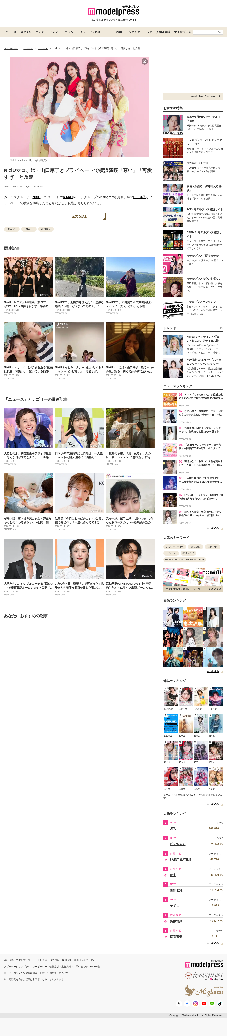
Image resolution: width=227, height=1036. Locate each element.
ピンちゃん (178, 844)
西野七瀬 (176, 890)
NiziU (37, 197)
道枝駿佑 (195, 546)
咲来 (173, 875)
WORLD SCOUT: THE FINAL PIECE (184, 559)
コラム (69, 32)
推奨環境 (54, 960)
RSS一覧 (95, 966)
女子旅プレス (182, 32)
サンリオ (171, 553)
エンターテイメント (48, 32)
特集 (119, 32)
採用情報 (67, 960)
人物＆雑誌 (163, 32)
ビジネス (94, 32)
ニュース (10, 32)
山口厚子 (139, 197)
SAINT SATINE (181, 859)
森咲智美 (176, 936)
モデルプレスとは (25, 960)
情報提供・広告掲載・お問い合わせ (68, 966)
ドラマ (148, 32)
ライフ (81, 32)
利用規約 (42, 960)
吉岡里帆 (212, 546)
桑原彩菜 (176, 921)
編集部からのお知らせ (86, 960)
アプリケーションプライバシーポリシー (25, 966)
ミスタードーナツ (174, 546)
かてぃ (174, 905)
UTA (173, 828)
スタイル (25, 32)
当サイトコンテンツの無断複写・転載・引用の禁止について (36, 973)
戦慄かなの (188, 553)
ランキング (133, 32)
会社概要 (9, 960)
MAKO (68, 197)
